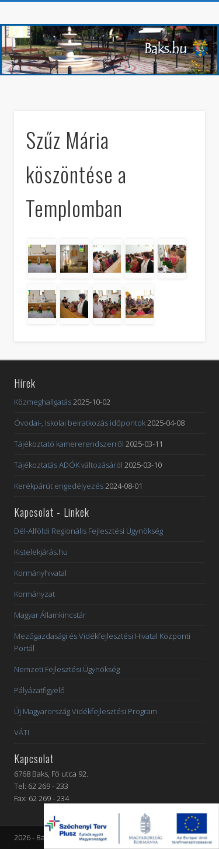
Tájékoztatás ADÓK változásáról (68, 465)
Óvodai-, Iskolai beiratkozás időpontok (79, 422)
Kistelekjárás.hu (41, 552)
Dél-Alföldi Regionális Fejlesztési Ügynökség (88, 531)
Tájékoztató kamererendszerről (69, 444)
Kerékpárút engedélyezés (58, 486)
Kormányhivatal (40, 573)
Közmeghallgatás (42, 401)
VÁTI (21, 732)
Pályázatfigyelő (39, 690)
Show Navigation (177, 104)
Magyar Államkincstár (50, 615)
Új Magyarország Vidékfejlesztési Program (85, 711)
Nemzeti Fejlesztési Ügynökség (67, 669)
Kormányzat (34, 594)
